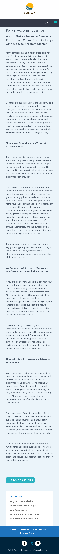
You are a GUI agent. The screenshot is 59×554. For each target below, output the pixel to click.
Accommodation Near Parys (24, 514)
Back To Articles (22, 480)
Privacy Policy (28, 532)
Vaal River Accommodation (24, 518)
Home (13, 529)
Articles (24, 529)
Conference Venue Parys (23, 505)
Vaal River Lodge (18, 510)
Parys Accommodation (22, 501)
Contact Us (39, 529)
